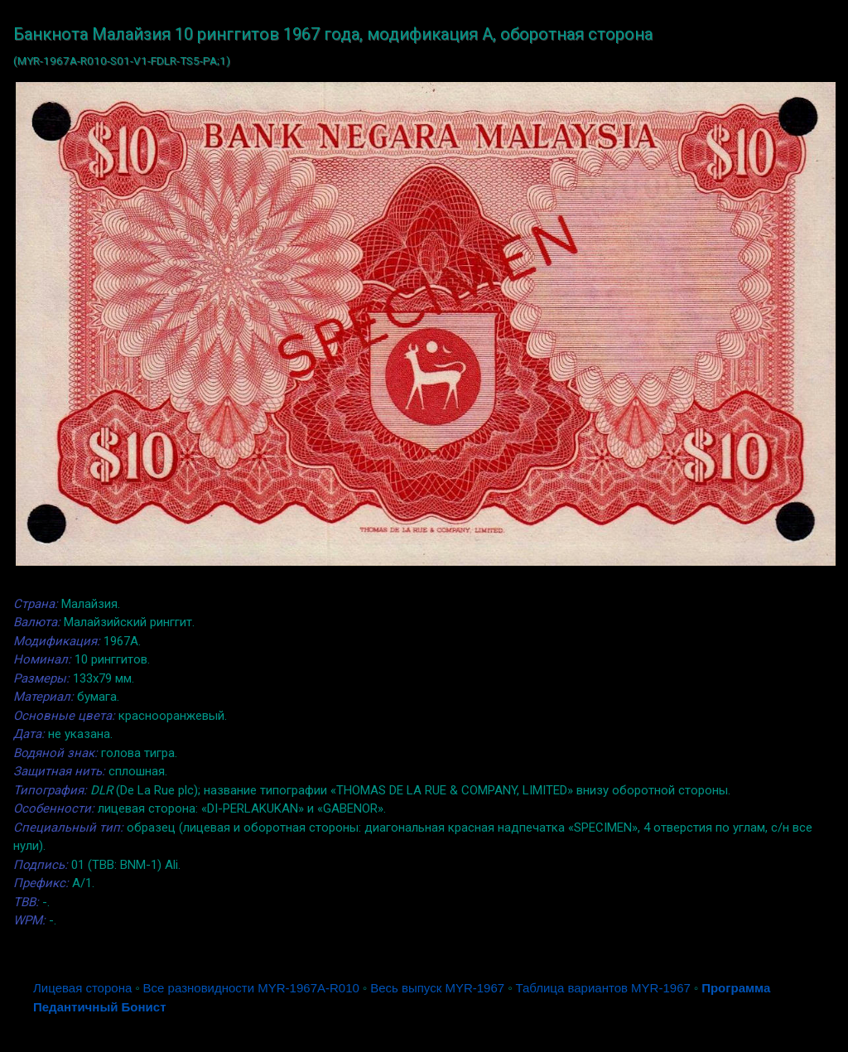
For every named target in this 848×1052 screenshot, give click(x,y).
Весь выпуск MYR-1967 (437, 988)
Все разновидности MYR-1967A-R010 (251, 988)
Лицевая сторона (82, 988)
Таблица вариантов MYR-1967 (602, 988)
